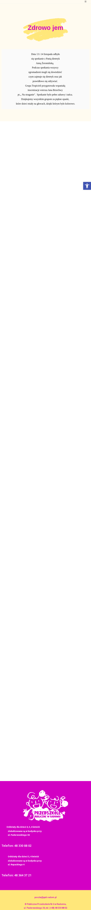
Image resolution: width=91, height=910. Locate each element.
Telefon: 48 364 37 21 (16, 875)
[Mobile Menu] (85, 1)
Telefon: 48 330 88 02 (16, 845)
